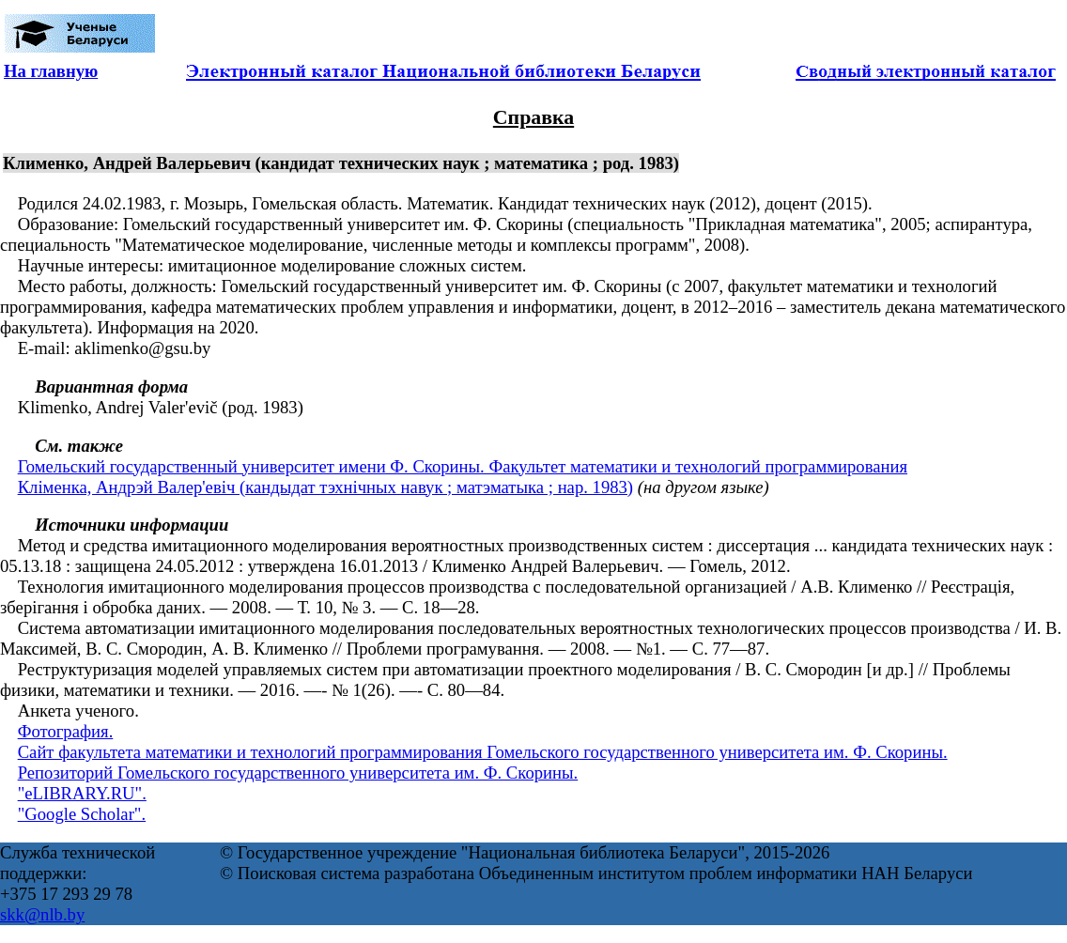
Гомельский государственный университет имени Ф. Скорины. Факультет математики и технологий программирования (462, 466)
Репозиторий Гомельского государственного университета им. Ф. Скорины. (298, 772)
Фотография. (66, 731)
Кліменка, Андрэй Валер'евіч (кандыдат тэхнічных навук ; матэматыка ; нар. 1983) (325, 487)
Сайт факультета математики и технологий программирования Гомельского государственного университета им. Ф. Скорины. (483, 752)
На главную (51, 71)
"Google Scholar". (82, 814)
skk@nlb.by (42, 914)
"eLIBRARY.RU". (82, 793)
